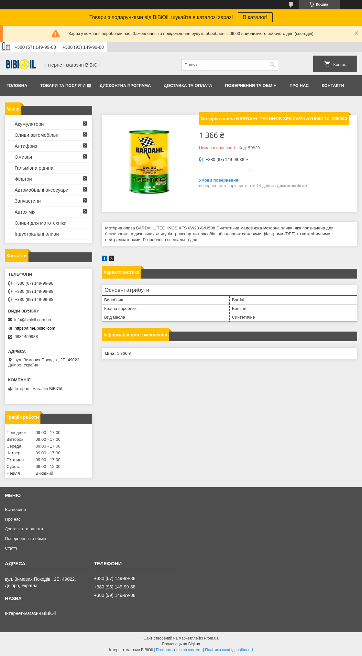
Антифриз (26, 146)
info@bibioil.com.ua (32, 319)
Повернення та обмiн (251, 85)
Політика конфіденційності (229, 650)
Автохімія (25, 212)
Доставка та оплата (188, 85)
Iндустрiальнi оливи (37, 234)
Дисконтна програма (125, 85)
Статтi (11, 548)
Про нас (299, 85)
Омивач (23, 157)
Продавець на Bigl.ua (181, 644)
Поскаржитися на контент (179, 650)
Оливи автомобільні (37, 135)
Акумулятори (29, 124)
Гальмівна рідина (34, 168)
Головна (16, 85)
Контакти (333, 85)
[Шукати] (272, 64)
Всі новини (15, 509)
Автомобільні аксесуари (41, 190)
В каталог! (255, 17)
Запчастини (28, 201)
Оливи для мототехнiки (41, 223)
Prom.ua (211, 638)
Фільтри (23, 179)
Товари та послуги (62, 85)
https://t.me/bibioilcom (35, 328)
